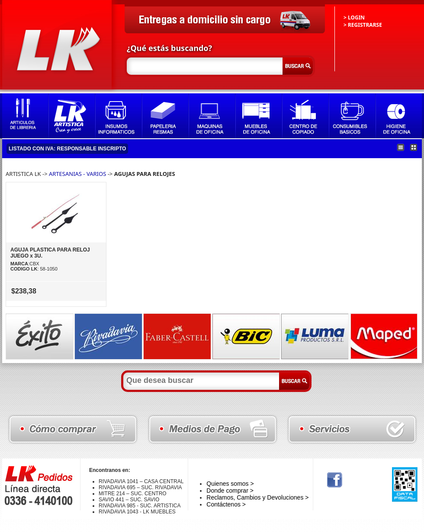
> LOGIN (354, 17)
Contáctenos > (226, 504)
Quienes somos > (230, 483)
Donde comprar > (230, 490)
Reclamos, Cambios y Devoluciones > (257, 497)
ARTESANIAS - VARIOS (77, 174)
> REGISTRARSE (363, 25)
